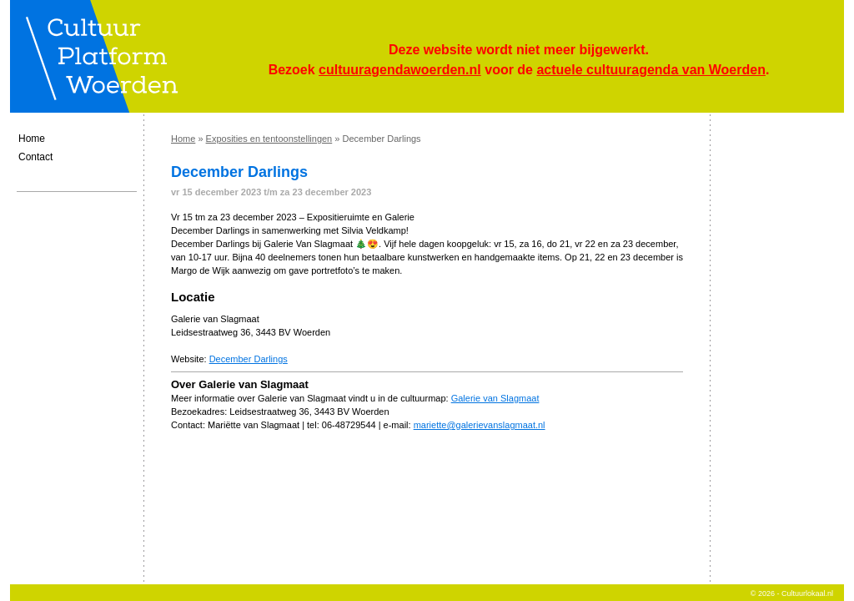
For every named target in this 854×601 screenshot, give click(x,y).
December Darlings (248, 359)
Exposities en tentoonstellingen (269, 139)
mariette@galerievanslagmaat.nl (479, 425)
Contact (35, 157)
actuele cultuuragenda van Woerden (650, 70)
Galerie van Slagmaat (495, 398)
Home (31, 138)
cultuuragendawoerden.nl (400, 70)
